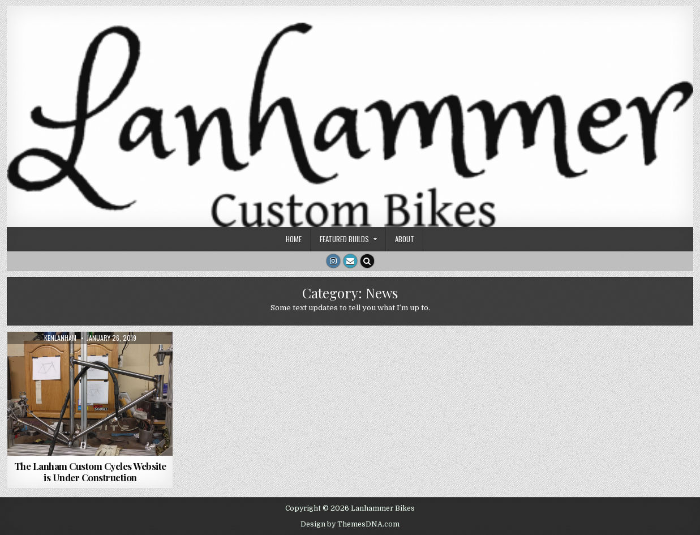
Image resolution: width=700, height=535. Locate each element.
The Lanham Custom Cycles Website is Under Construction (90, 471)
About (404, 239)
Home (294, 239)
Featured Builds (344, 239)
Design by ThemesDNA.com (350, 524)
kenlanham (60, 338)
